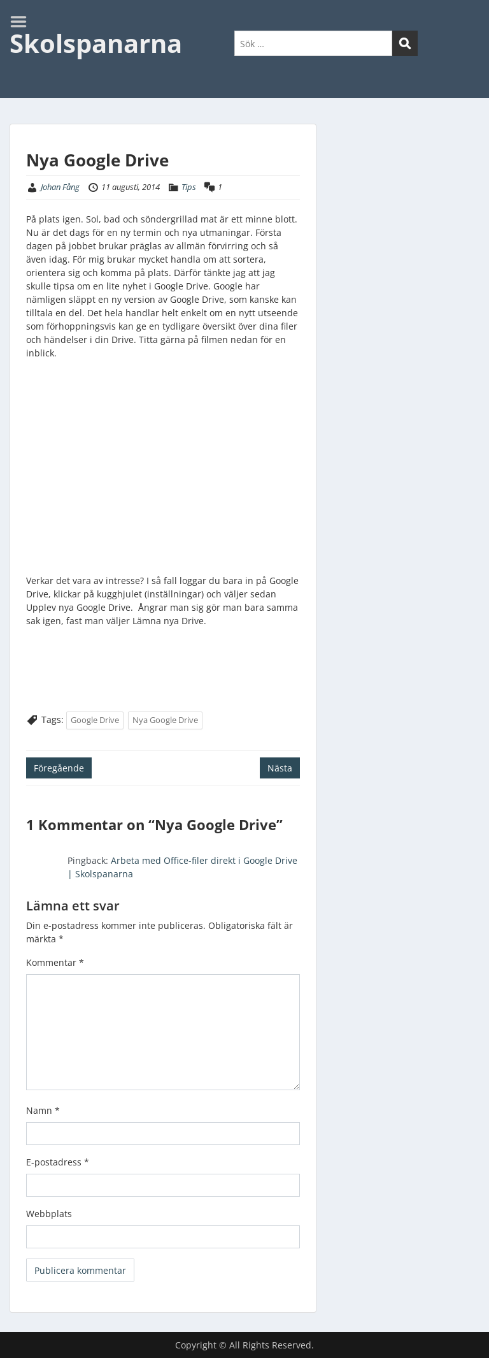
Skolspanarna (96, 43)
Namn (43, 1110)
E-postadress (57, 1162)
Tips (188, 187)
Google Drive (95, 720)
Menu (23, 22)
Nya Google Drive (165, 720)
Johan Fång (60, 187)
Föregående (59, 768)
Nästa (279, 768)
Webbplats (49, 1214)
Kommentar (55, 962)
